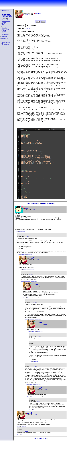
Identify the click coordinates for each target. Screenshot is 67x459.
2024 (26, 14)
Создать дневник (6, 14)
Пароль (3, 32)
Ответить (16, 249)
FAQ (3, 43)
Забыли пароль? (6, 42)
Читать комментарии (33, 221)
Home (2, 12)
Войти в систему (5, 10)
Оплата (3, 23)
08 (27, 14)
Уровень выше (23, 272)
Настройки (4, 28)
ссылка (33, 227)
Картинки (4, 31)
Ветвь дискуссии (22, 249)
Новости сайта (5, 19)
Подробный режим (7, 16)
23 (29, 14)
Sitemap (4, 22)
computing (27, 28)
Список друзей (5, 29)
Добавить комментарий (48, 221)
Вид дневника (5, 34)
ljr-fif (3, 24)
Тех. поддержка (5, 44)
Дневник (4, 30)
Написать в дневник (6, 15)
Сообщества (4, 36)
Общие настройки (6, 21)
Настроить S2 (4, 38)
